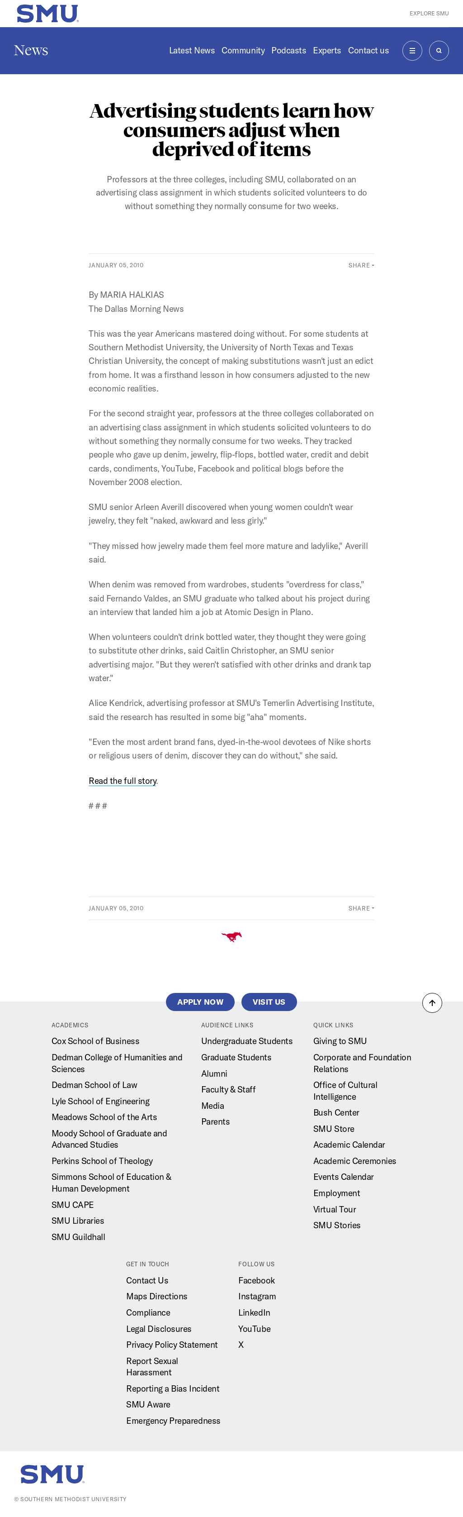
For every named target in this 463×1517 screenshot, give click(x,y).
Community (243, 50)
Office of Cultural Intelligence (345, 1090)
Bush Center (336, 1112)
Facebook (256, 1280)
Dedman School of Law (94, 1084)
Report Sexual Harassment (152, 1366)
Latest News (192, 50)
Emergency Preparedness (173, 1420)
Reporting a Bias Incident (172, 1388)
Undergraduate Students (247, 1040)
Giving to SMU (340, 1040)
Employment (336, 1193)
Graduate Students (236, 1057)
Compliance (148, 1312)
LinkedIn (254, 1312)
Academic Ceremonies (355, 1160)
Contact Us (147, 1280)
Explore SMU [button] (429, 13)
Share (359, 265)
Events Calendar (343, 1176)
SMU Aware (148, 1404)
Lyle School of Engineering (101, 1101)
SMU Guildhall (78, 1236)
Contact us (368, 50)
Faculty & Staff (228, 1089)
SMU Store (333, 1128)
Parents (215, 1121)
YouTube (254, 1328)
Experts (327, 50)
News (31, 50)
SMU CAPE (73, 1204)
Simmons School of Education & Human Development (111, 1182)
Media (212, 1105)
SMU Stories (337, 1225)
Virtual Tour (334, 1209)
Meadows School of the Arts (104, 1117)
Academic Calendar (349, 1144)
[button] (432, 1003)
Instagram (257, 1296)
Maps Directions (157, 1296)
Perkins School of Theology (102, 1160)
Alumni (214, 1073)
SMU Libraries (78, 1220)
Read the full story (122, 780)
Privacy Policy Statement (172, 1344)
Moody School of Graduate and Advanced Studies (109, 1139)
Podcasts (288, 50)
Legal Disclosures (159, 1328)
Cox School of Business (96, 1040)
